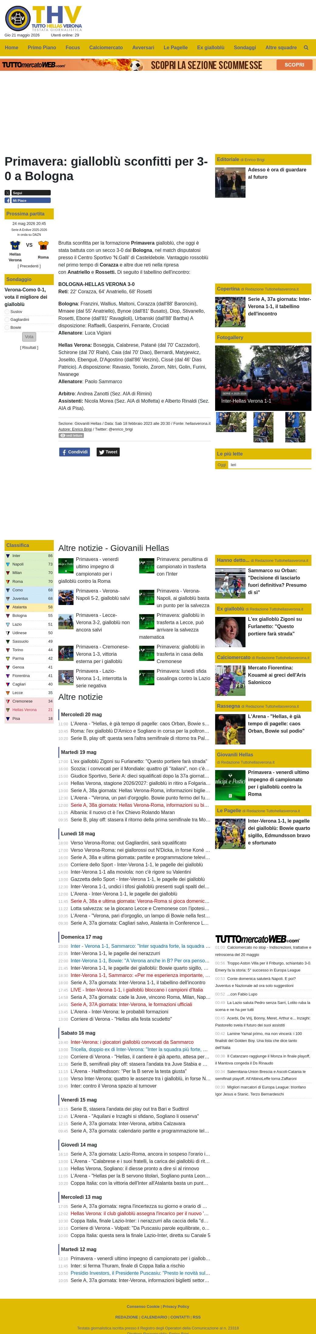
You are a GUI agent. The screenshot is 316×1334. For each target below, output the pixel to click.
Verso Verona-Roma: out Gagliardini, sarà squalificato (129, 842)
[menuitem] (306, 47)
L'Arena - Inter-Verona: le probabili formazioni (119, 1011)
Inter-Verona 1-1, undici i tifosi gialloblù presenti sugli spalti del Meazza (147, 886)
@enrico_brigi (121, 429)
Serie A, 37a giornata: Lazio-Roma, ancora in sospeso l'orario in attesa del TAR (156, 1154)
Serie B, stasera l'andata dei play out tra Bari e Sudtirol (130, 1109)
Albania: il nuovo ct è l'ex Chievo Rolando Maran (122, 812)
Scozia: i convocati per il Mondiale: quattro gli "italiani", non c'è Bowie (145, 768)
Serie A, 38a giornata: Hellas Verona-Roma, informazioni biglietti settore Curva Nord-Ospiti (168, 790)
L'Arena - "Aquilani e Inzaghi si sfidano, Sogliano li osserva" (135, 1116)
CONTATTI (180, 1317)
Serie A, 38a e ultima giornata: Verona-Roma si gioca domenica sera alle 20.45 (156, 901)
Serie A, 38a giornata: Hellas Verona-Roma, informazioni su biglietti (143, 805)
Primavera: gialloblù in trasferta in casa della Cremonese (180, 654)
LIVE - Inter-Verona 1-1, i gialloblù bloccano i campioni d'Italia (137, 989)
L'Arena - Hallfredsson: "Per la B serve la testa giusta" (129, 1071)
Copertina (228, 288)
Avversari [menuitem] (143, 47)
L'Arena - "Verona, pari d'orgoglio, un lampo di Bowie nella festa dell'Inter (149, 915)
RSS (197, 1317)
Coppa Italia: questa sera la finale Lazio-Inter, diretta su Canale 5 (141, 1235)
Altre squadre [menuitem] (281, 47)
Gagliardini (20, 319)
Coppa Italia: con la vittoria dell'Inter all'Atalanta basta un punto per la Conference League (167, 1183)
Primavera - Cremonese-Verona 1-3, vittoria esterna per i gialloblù (102, 654)
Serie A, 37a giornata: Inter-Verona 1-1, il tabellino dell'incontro (138, 982)
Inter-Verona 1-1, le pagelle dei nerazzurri (115, 953)
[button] (29, 337)
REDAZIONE (126, 1317)
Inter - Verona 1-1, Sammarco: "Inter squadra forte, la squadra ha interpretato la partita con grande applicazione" (192, 946)
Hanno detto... (233, 560)
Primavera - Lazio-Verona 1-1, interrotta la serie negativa (101, 678)
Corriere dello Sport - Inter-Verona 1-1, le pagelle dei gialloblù (137, 864)
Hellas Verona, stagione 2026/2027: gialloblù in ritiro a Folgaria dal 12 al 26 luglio (158, 783)
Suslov (16, 311)
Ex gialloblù (231, 608)
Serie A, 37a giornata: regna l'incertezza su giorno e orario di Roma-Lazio (150, 1206)
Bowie (16, 327)
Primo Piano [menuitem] (42, 47)
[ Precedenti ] (29, 266)
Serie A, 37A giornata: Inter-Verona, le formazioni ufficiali (131, 1004)
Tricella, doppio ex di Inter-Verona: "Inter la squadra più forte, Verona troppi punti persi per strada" (175, 1049)
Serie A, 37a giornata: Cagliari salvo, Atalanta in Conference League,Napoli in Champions (167, 923)
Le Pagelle (229, 810)
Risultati (29, 347)
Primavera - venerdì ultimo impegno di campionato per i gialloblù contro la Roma (157, 1258)
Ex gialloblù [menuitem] (211, 47)
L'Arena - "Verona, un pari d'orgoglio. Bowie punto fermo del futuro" (143, 797)
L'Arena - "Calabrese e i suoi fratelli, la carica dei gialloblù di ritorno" (144, 1161)
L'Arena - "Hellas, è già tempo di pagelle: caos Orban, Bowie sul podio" (147, 723)
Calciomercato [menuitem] (106, 47)
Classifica (17, 545)
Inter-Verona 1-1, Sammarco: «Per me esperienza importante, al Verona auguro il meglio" (167, 975)
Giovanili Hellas (87, 423)
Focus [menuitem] (73, 47)
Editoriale (228, 159)
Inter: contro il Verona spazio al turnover (114, 1085)
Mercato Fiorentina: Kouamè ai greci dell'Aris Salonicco (277, 675)
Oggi (222, 464)
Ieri (233, 464)
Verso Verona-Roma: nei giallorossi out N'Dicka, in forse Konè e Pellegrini (150, 850)
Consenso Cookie (143, 1306)
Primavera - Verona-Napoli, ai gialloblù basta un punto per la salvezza (183, 598)
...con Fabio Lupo (242, 994)
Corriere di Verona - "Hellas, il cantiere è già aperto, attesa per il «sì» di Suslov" (156, 1056)
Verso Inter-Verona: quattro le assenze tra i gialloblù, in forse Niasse (144, 1078)
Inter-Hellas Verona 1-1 (246, 401)
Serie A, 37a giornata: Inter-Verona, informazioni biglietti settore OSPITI (148, 1280)
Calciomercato (233, 657)
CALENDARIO (154, 1317)
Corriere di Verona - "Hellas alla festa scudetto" (121, 1019)
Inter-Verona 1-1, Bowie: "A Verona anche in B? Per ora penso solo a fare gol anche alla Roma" (173, 960)
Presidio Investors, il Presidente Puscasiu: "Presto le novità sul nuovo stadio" (153, 1273)
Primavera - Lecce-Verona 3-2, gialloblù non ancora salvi (103, 622)
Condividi (75, 452)
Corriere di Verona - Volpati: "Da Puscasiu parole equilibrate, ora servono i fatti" (156, 1228)
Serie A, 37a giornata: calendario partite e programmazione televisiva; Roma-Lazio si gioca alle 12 (176, 1130)
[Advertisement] (134, 500)
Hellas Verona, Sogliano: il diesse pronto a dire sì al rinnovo (135, 1168)
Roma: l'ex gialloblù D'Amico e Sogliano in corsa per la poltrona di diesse (149, 731)
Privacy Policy (176, 1306)
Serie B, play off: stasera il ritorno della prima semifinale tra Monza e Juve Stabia (158, 819)
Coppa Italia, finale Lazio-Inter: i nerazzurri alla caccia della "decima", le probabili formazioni (169, 1220)
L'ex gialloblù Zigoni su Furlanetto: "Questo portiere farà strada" (139, 761)
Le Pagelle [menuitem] (176, 47)
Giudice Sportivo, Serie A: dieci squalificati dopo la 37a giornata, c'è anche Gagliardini (163, 776)
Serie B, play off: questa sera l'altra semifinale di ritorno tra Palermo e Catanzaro (157, 738)
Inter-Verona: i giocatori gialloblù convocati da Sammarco (132, 1042)
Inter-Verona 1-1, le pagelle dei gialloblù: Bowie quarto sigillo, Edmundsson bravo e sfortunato (172, 968)
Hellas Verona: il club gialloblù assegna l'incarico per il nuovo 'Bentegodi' (149, 1213)
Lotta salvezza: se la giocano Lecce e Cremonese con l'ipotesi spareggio (149, 908)
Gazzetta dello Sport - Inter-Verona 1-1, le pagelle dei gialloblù (138, 879)
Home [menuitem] (11, 47)
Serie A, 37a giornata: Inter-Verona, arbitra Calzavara (128, 1123)
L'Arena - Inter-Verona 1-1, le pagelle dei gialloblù (124, 893)
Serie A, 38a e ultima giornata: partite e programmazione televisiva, (143, 857)
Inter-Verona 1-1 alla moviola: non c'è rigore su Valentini (131, 872)
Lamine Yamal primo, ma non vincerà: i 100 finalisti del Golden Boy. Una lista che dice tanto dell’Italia (258, 1040)
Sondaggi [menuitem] (245, 47)
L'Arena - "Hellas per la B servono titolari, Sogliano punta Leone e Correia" (151, 1175)
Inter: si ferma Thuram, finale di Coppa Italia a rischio (128, 1265)
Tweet (108, 452)
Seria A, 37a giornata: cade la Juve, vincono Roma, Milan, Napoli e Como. (151, 997)
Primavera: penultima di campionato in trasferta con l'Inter (182, 566)
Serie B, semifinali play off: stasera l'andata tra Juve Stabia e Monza (144, 1064)
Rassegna (228, 706)
